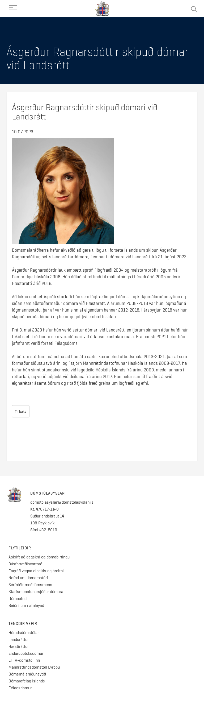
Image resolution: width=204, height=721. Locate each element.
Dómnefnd (17, 598)
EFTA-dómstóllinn (24, 660)
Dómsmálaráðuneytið (27, 674)
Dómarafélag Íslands (26, 681)
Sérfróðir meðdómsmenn (30, 584)
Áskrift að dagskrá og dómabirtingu (39, 557)
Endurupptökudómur (25, 653)
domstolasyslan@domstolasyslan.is (62, 502)
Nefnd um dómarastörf (28, 578)
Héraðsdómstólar (23, 632)
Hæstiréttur (18, 646)
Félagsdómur (20, 688)
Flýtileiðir (19, 548)
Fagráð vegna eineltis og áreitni (36, 571)
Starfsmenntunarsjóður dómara (36, 591)
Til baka (21, 411)
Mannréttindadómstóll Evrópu (34, 667)
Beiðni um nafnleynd (26, 605)
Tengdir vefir (22, 623)
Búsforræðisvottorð (25, 564)
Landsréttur (18, 639)
